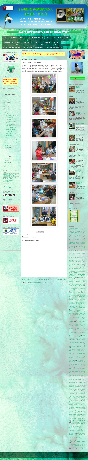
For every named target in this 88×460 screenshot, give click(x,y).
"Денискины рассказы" (73, 229)
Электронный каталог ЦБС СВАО (12, 47)
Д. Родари (77, 281)
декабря (7, 112)
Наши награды (39, 47)
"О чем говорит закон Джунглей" (10, 125)
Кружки (48, 37)
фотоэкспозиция (80, 430)
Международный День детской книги (76, 361)
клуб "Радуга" (29, 234)
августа (7, 149)
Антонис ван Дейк (80, 242)
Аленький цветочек (79, 240)
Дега (71, 282)
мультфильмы (71, 379)
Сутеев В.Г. (82, 422)
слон (71, 415)
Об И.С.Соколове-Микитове (35, 37)
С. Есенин (79, 410)
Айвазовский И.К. (80, 239)
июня (6, 153)
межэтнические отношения (79, 368)
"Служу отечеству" (9, 119)
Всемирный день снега (77, 265)
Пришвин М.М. (77, 403)
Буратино (71, 251)
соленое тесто (81, 418)
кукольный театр (75, 342)
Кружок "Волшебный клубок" (52, 42)
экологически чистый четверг (77, 444)
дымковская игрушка (73, 313)
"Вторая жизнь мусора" (10, 117)
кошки (79, 339)
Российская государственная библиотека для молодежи (9, 175)
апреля (7, 156)
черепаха (78, 438)
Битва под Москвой (74, 249)
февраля (7, 160)
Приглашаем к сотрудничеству (53, 47)
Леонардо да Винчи (75, 347)
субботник (76, 422)
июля (6, 151)
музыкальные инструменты (75, 378)
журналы (82, 317)
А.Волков (82, 238)
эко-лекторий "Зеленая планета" (78, 442)
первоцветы (78, 390)
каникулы (78, 329)
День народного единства (79, 289)
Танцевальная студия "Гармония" (32, 42)
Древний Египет (81, 311)
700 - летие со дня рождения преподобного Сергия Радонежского (77, 235)
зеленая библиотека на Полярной (76, 318)
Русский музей (81, 408)
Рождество (73, 408)
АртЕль (83, 243)
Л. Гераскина (81, 345)
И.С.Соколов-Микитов (80, 321)
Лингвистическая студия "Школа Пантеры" (14, 44)
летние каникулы (77, 350)
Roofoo (52, 456)
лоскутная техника (79, 356)
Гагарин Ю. (81, 269)
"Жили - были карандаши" (79, 87)
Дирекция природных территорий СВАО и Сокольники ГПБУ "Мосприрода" (77, 306)
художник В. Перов (80, 433)
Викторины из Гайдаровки (8, 187)
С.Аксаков (78, 411)
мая (6, 154)
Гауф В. (70, 272)
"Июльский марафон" (78, 171)
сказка (82, 412)
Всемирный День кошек (80, 264)
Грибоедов (76, 280)
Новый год (80, 382)
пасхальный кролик (73, 389)
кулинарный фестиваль (79, 343)
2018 (5, 104)
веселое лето (71, 257)
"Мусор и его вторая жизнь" (11, 133)
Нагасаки (83, 379)
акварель (71, 240)
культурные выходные (73, 345)
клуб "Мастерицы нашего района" (76, 333)
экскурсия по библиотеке (78, 447)
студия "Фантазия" (77, 420)
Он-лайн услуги (28, 47)
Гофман (71, 280)
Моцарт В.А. (72, 375)
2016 (5, 108)
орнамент (71, 386)
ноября (7, 113)
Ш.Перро (73, 440)
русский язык (72, 410)
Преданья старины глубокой (74, 400)
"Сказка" (77, 231)
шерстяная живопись (81, 440)
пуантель (75, 404)
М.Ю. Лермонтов (79, 358)
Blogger (62, 456)
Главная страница (43, 279)
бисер (72, 247)
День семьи (82, 296)
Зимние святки (72, 320)
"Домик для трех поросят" (11, 137)
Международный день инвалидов (77, 364)
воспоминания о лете (80, 257)
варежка (78, 253)
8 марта (77, 236)
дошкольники (79, 310)
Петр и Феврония (79, 392)
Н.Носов (78, 379)
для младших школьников (76, 309)
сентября (7, 147)
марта (6, 158)
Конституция (74, 339)
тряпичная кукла (78, 426)
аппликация (72, 243)
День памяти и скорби (76, 291)
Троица (72, 426)
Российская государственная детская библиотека (9, 178)
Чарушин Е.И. (71, 438)
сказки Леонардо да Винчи (75, 414)
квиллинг (81, 331)
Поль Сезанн (77, 397)
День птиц (83, 293)
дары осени (83, 281)
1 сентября (73, 233)
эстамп (78, 448)
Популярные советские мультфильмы (8, 181)
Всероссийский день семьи (74, 267)
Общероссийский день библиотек (76, 383)
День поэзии (77, 293)
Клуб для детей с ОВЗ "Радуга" (60, 37)
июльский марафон (74, 328)
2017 (5, 106)
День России (75, 296)
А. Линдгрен (75, 238)
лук (79, 357)
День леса (79, 288)
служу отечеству (77, 415)
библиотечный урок (81, 246)
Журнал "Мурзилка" (7, 183)
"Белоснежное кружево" (79, 183)
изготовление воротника (78, 324)
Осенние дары (77, 386)
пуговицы (81, 404)
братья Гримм (80, 250)
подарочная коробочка (73, 396)
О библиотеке (14, 37)
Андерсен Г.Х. (72, 242)
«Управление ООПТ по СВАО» (78, 232)
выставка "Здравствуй (78, 268)
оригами (81, 385)
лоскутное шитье (73, 357)
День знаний (73, 288)
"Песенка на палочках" (10, 129)
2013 (5, 166)
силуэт (77, 412)
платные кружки (79, 394)
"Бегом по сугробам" (80, 159)
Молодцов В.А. (76, 371)
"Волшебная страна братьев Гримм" (80, 99)
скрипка (83, 414)
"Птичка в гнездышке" (78, 112)
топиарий (73, 424)
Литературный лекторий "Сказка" (12, 42)
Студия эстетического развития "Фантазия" (14, 39)
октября (7, 145)
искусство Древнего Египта (76, 325)
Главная (5, 37)
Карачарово (75, 331)
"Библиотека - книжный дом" (11, 139)
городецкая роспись (79, 278)
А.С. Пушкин (72, 239)
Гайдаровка (5, 172)
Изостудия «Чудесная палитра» (59, 39)
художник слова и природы (76, 434)
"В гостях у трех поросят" (11, 142)
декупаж (75, 282)
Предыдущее (61, 279)
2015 (5, 110)
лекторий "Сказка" (81, 346)
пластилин (71, 393)
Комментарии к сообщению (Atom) (38, 282)
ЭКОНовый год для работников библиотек (77, 445)
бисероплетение (79, 247)
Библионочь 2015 (72, 246)
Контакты (22, 37)
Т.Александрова (72, 423)
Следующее (26, 279)
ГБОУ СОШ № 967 (77, 272)
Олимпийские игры (73, 385)
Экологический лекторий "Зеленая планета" (40, 44)
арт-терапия (78, 243)
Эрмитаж (73, 448)
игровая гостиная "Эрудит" (76, 322)
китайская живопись (73, 332)
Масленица (72, 360)
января (7, 162)
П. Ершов (83, 386)
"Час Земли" (83, 231)
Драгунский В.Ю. (72, 311)
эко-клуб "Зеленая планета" (78, 441)
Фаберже (81, 427)
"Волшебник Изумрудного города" (76, 228)
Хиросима (71, 431)
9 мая (82, 236)
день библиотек (81, 282)
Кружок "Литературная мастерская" (38, 39)
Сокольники (74, 418)
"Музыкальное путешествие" (11, 115)
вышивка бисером (72, 269)
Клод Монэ (82, 332)
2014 (5, 165)
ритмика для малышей (80, 407)
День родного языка (74, 295)
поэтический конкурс (80, 399)
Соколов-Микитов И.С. (80, 417)
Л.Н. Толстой (72, 346)
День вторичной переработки (75, 284)
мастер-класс (80, 360)
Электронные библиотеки (62, 44)
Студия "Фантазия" (80, 135)
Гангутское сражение (80, 271)
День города (81, 285)
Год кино (81, 277)
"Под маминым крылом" (10, 127)
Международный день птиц (76, 365)
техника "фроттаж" (81, 423)
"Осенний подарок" (9, 131)
